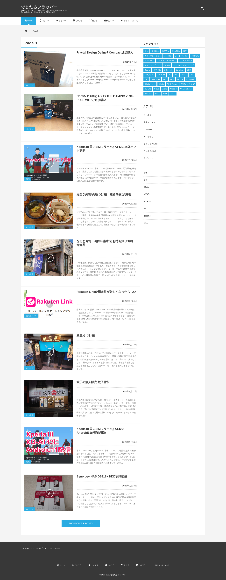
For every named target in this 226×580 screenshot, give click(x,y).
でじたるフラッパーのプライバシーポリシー (40, 548)
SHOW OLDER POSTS (80, 523)
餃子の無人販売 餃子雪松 (93, 383)
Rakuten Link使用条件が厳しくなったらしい (106, 292)
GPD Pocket (172, 84)
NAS (176, 75)
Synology (180, 70)
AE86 (165, 94)
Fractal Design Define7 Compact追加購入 (105, 52)
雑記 (146, 223)
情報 (28, 463)
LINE (192, 75)
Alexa (157, 94)
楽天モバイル (31, 317)
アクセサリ (148, 137)
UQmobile (168, 70)
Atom (164, 89)
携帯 (185, 51)
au (145, 209)
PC (169, 75)
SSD (189, 70)
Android (173, 89)
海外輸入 (155, 51)
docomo (147, 216)
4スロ (172, 94)
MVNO (183, 75)
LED (146, 79)
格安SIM (165, 51)
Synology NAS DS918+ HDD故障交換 (102, 477)
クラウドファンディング (183, 65)
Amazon (148, 94)
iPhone (180, 79)
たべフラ (29, 228)
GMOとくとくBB (188, 84)
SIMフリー (149, 75)
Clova (156, 89)
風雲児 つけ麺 (86, 336)
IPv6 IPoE (155, 79)
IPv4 (172, 79)
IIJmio (161, 84)
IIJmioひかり (150, 84)
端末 (28, 180)
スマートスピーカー (153, 65)
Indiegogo (190, 79)
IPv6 (165, 79)
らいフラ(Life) (150, 151)
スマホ (167, 65)
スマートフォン (185, 60)
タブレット (149, 60)
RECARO (161, 75)
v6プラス (157, 70)
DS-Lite (148, 89)
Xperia (147, 70)
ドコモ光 (195, 56)
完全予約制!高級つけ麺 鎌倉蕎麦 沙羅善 (104, 195)
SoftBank (148, 201)
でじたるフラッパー (39, 7)
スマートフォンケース (166, 60)
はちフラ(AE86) (150, 144)
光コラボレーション (153, 56)
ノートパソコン (181, 56)
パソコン (29, 85)
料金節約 (176, 51)
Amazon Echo (186, 89)
